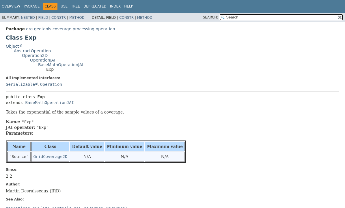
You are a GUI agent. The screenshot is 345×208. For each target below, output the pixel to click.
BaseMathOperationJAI (60, 64)
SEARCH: (210, 17)
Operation (51, 84)
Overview (11, 6)
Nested (28, 18)
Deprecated (95, 6)
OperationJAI (42, 60)
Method (77, 18)
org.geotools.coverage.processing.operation (70, 29)
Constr (58, 18)
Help (128, 6)
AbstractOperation (32, 51)
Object (12, 46)
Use (64, 6)
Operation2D (35, 55)
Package (32, 6)
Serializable (20, 84)
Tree (75, 6)
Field (43, 18)
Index (115, 6)
